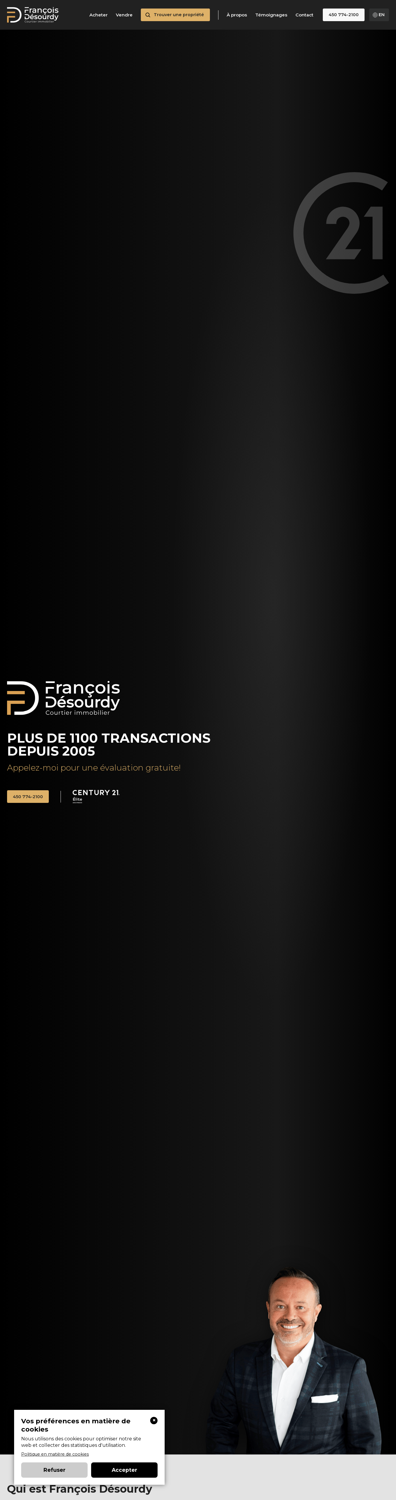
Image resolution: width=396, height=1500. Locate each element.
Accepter (124, 1470)
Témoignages (271, 15)
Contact (304, 15)
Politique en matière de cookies (55, 1454)
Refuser (55, 1470)
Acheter (98, 15)
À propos (237, 15)
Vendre (124, 15)
